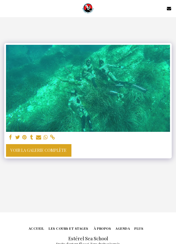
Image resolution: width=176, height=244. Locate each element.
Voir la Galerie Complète (39, 150)
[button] (6, 8)
